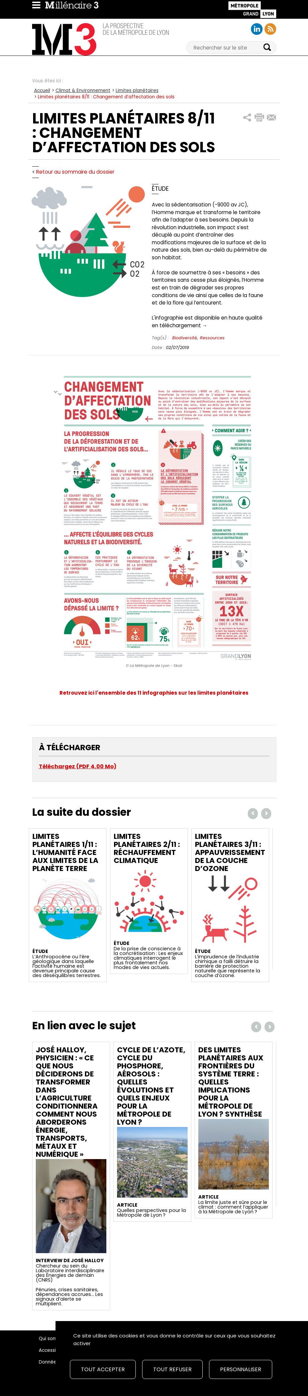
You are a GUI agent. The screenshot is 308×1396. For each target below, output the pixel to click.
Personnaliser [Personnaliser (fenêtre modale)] (240, 1369)
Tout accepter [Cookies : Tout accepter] (103, 1369)
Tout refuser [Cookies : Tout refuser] (172, 1369)
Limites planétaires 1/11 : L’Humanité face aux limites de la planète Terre (65, 852)
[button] (247, 117)
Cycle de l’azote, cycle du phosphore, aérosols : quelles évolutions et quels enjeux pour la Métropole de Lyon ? (151, 1086)
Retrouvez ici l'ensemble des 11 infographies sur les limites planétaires (154, 692)
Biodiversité (184, 338)
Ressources (212, 338)
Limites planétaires (137, 90)
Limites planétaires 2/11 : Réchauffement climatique (147, 848)
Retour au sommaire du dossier (75, 171)
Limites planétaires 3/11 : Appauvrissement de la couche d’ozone (230, 852)
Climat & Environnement (83, 90)
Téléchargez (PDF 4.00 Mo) (77, 766)
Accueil (42, 90)
